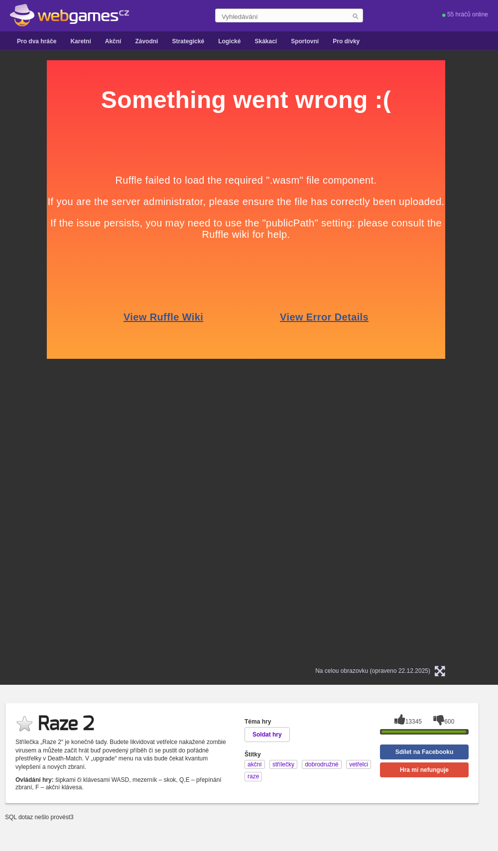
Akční (113, 41)
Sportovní (305, 41)
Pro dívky (346, 41)
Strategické (188, 41)
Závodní (146, 41)
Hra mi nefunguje (424, 769)
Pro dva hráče (36, 41)
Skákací (265, 41)
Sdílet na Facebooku (424, 751)
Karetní (80, 41)
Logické (229, 41)
